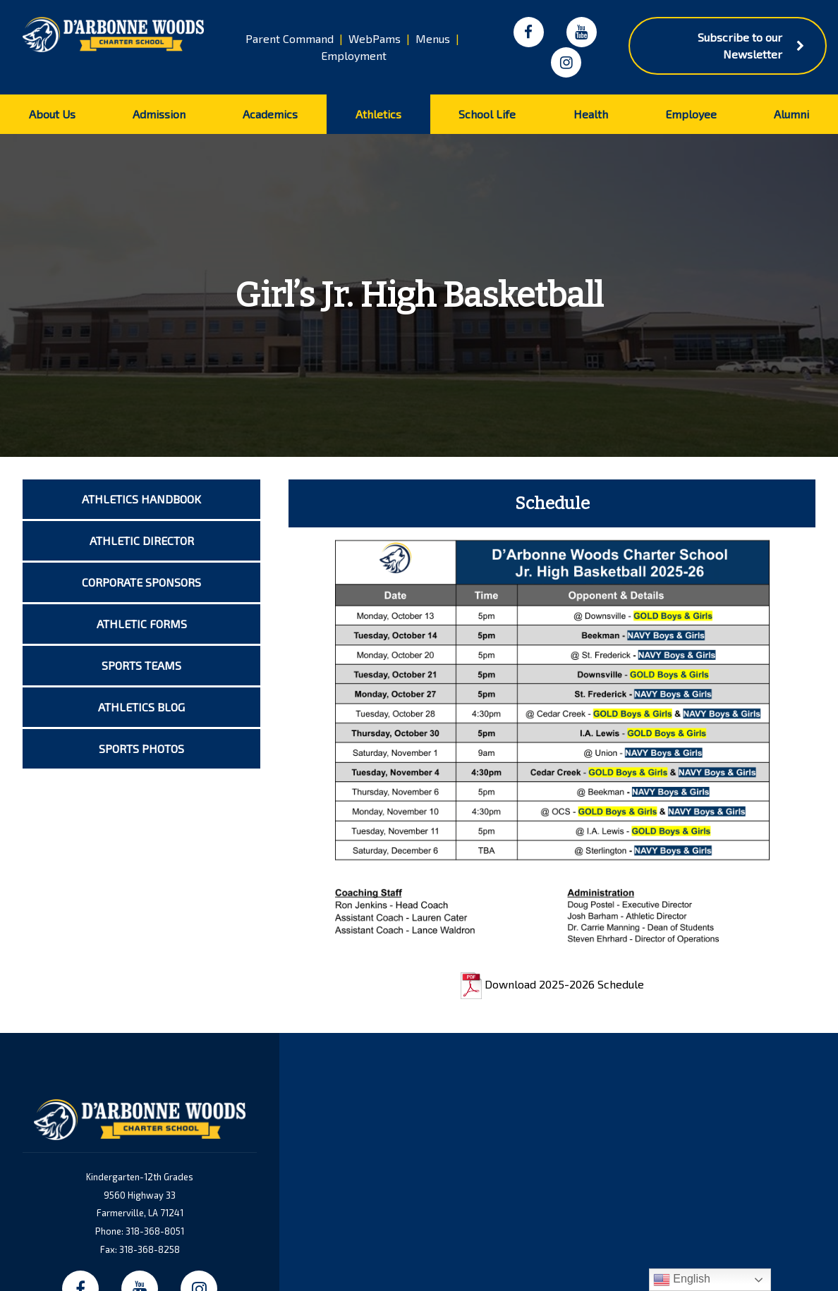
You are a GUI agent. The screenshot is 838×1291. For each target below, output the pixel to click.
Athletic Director (142, 540)
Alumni (791, 114)
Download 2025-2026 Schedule (552, 984)
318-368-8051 (155, 1231)
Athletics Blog (141, 707)
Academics (270, 114)
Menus (432, 38)
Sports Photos (141, 748)
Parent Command (289, 38)
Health (590, 114)
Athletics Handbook (141, 499)
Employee (691, 114)
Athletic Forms (142, 623)
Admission (159, 114)
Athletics (378, 114)
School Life (487, 114)
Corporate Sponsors (141, 582)
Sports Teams (141, 665)
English (681, 1279)
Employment (354, 55)
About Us (52, 114)
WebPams (374, 38)
